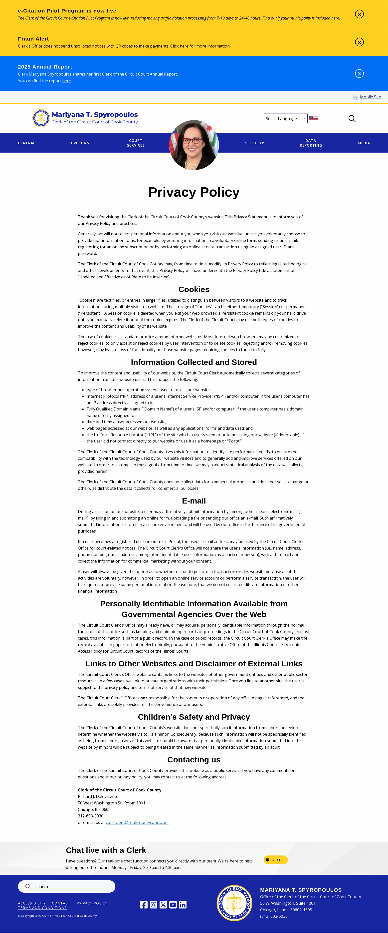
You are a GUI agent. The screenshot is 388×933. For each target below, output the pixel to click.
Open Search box (352, 118)
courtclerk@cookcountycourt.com (137, 822)
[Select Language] (286, 118)
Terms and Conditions (42, 907)
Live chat (277, 859)
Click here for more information (200, 46)
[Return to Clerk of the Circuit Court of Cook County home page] (85, 118)
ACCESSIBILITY (32, 903)
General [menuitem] (26, 143)
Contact (61, 903)
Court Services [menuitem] (136, 143)
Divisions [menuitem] (79, 143)
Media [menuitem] (364, 143)
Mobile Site (370, 97)
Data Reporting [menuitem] (311, 143)
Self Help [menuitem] (254, 143)
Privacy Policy (92, 903)
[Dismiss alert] (359, 14)
